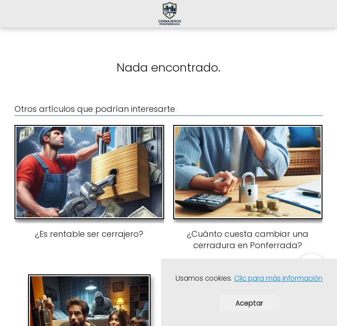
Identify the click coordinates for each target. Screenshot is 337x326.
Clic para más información (278, 278)
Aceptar (249, 303)
